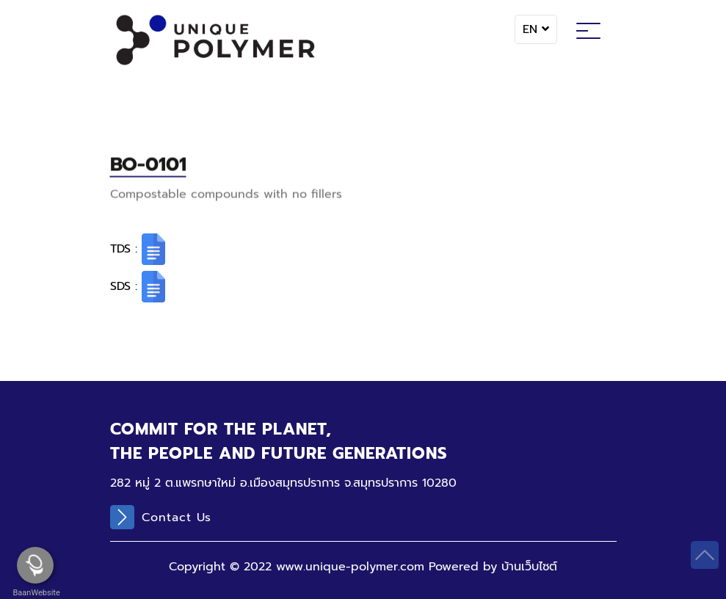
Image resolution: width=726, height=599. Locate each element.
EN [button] (536, 29)
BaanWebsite (35, 593)
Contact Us (160, 517)
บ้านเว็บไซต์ (529, 567)
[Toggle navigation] (588, 33)
